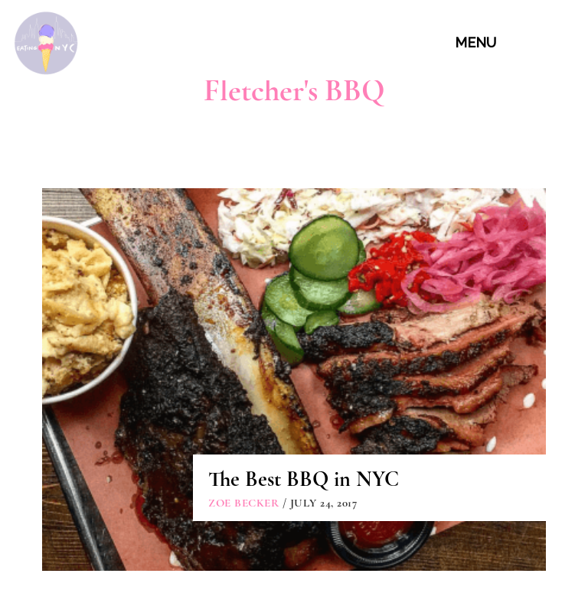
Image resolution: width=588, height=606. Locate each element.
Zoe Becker (243, 503)
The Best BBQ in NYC (303, 479)
